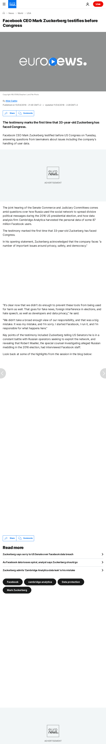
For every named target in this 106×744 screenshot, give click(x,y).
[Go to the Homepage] (12, 4)
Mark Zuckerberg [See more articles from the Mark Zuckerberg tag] (17, 589)
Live (98, 4)
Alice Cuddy (11, 101)
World (20, 13)
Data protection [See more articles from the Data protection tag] (71, 581)
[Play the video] (53, 61)
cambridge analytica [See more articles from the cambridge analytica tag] (40, 581)
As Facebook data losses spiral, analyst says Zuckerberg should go (40, 562)
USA (29, 13)
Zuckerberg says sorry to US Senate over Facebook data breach (38, 554)
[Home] (4, 13)
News (11, 13)
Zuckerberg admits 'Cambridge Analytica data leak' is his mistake (39, 570)
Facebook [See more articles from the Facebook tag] (12, 581)
